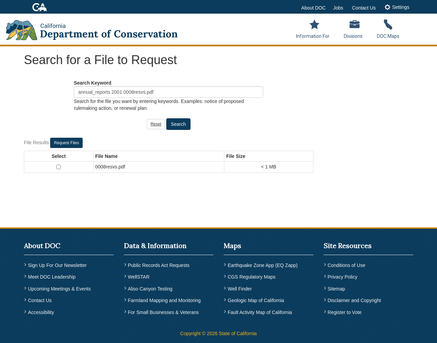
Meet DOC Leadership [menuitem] (51, 277)
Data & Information (155, 245)
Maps (232, 245)
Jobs (338, 8)
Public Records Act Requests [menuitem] (159, 265)
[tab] (397, 7)
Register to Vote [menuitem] (345, 312)
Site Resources (347, 245)
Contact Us (364, 8)
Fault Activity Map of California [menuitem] (260, 312)
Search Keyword (92, 83)
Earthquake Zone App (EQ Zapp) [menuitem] (263, 265)
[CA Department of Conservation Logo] (96, 28)
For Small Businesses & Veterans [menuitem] (163, 312)
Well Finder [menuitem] (240, 289)
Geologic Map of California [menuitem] (256, 300)
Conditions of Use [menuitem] (347, 265)
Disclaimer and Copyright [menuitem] (354, 300)
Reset (156, 124)
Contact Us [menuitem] (40, 300)
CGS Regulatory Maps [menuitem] (252, 277)
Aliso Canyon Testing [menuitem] (150, 289)
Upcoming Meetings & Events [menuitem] (59, 289)
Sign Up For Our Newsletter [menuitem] (57, 265)
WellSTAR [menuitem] (139, 277)
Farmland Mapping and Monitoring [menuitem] (164, 300)
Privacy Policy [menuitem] (342, 277)
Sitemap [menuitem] (336, 289)
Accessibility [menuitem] (41, 312)
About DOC (313, 8)
